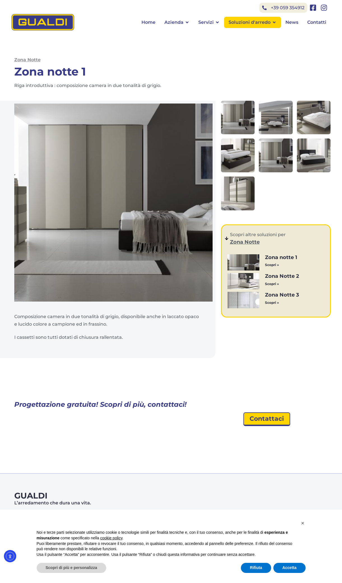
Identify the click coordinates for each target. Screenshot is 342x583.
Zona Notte (27, 59)
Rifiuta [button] (256, 567)
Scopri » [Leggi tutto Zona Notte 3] (272, 302)
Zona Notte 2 (282, 276)
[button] (302, 523)
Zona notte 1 (281, 257)
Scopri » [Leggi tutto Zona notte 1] (272, 265)
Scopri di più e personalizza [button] (71, 567)
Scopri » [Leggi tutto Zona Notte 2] (272, 284)
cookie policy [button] (111, 538)
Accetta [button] (289, 567)
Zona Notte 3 (282, 295)
